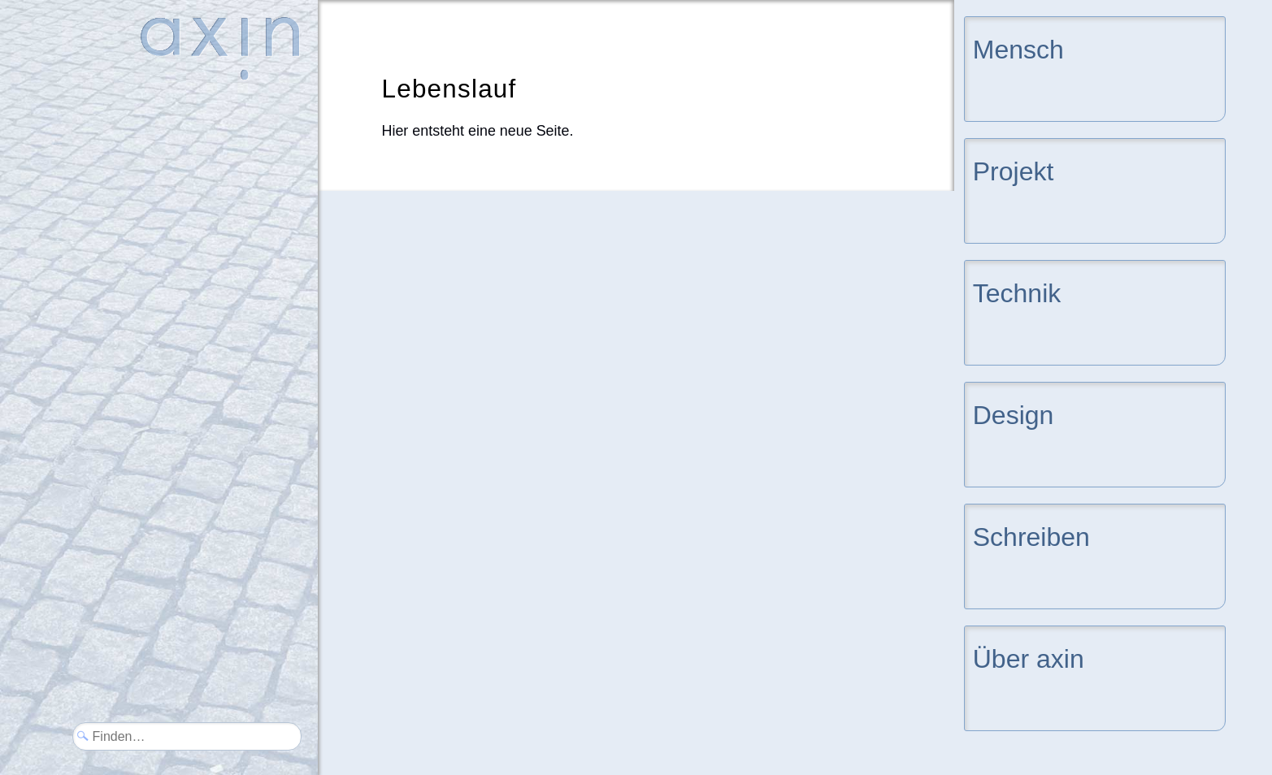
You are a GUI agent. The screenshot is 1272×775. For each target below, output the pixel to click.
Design (1013, 413)
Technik (1017, 292)
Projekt (1013, 170)
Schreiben (1031, 535)
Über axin (1028, 657)
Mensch (1018, 48)
